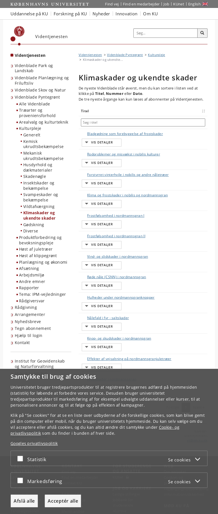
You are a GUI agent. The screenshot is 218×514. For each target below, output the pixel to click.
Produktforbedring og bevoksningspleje (40, 240)
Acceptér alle (63, 501)
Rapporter (29, 287)
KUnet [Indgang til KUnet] (178, 4)
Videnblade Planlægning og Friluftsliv (42, 80)
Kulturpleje (30, 128)
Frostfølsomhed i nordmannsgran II (110, 209)
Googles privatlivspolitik (34, 443)
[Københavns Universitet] (18, 35)
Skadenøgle (34, 176)
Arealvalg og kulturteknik (43, 122)
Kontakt (22, 342)
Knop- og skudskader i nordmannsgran (113, 284)
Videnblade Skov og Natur (40, 90)
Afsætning (29, 268)
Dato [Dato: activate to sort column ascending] (189, 111)
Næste (199, 337)
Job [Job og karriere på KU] (166, 4)
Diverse (30, 231)
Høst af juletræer (36, 249)
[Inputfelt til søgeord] (165, 33)
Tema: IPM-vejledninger (42, 294)
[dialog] (109, 441)
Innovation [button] (126, 13)
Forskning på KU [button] (70, 13)
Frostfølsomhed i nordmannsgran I (110, 194)
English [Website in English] (194, 4)
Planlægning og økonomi (43, 262)
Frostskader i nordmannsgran (106, 314)
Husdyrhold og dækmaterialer (37, 167)
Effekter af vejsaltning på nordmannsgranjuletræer (102, 302)
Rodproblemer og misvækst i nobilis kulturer (117, 148)
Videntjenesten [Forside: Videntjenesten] (30, 55)
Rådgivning (26, 307)
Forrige (172, 337)
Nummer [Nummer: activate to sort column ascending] (170, 111)
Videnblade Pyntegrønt (37, 97)
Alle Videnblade (34, 104)
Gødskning (33, 224)
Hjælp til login (29, 335)
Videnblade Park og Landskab (34, 68)
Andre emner (32, 281)
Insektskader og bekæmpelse (38, 185)
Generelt (31, 135)
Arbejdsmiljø (31, 275)
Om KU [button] (150, 13)
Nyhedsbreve (28, 321)
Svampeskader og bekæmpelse (40, 197)
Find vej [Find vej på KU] (112, 4)
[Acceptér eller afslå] (21, 458)
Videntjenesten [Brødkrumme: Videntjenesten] (90, 55)
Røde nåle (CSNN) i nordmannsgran (111, 239)
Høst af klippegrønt (38, 255)
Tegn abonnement (33, 328)
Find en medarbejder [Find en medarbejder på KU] (141, 4)
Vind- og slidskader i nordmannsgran (111, 224)
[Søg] (202, 33)
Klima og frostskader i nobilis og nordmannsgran (108, 181)
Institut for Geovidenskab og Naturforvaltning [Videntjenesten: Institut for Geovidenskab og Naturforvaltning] (40, 363)
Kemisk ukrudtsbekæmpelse (43, 144)
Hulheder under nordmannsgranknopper (115, 254)
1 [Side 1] (186, 337)
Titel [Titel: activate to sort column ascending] (85, 111)
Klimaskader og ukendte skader (39, 215)
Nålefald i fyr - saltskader (102, 269)
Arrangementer (30, 314)
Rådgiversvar (32, 300)
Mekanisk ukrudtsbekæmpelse (43, 155)
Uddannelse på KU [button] (29, 13)
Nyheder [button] (101, 13)
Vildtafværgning (39, 206)
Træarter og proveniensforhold (37, 112)
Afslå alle (24, 501)
